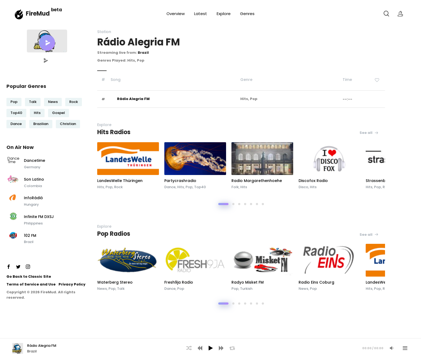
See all (369, 132)
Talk (33, 101)
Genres (247, 13)
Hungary (31, 204)
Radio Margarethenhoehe (256, 180)
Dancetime (34, 160)
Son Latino (34, 179)
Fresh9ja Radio (178, 282)
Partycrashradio (180, 180)
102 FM (30, 235)
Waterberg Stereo (115, 282)
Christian (68, 123)
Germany (32, 167)
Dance (16, 123)
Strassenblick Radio (385, 180)
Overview (175, 13)
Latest (200, 13)
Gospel (58, 112)
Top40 (16, 112)
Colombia (33, 185)
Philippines (33, 223)
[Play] (210, 348)
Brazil (29, 241)
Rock (73, 101)
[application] (210, 347)
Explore (224, 13)
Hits (37, 112)
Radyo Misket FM (247, 282)
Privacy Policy (72, 284)
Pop (13, 101)
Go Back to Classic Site (28, 276)
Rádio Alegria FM (133, 98)
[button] (47, 43)
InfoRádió (33, 198)
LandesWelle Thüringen (120, 180)
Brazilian (40, 123)
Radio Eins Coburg (316, 282)
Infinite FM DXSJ (39, 217)
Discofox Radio (313, 180)
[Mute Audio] (391, 348)
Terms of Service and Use (31, 284)
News (53, 101)
